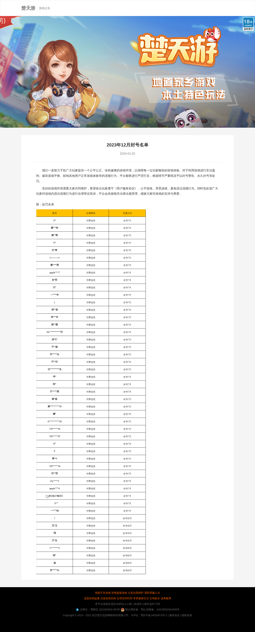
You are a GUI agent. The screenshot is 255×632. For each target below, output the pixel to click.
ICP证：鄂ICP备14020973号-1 (149, 615)
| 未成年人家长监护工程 (146, 603)
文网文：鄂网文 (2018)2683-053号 (97, 609)
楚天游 (28, 8)
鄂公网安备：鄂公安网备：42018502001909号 (150, 609)
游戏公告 (46, 5)
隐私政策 (187, 615)
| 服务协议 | (174, 615)
